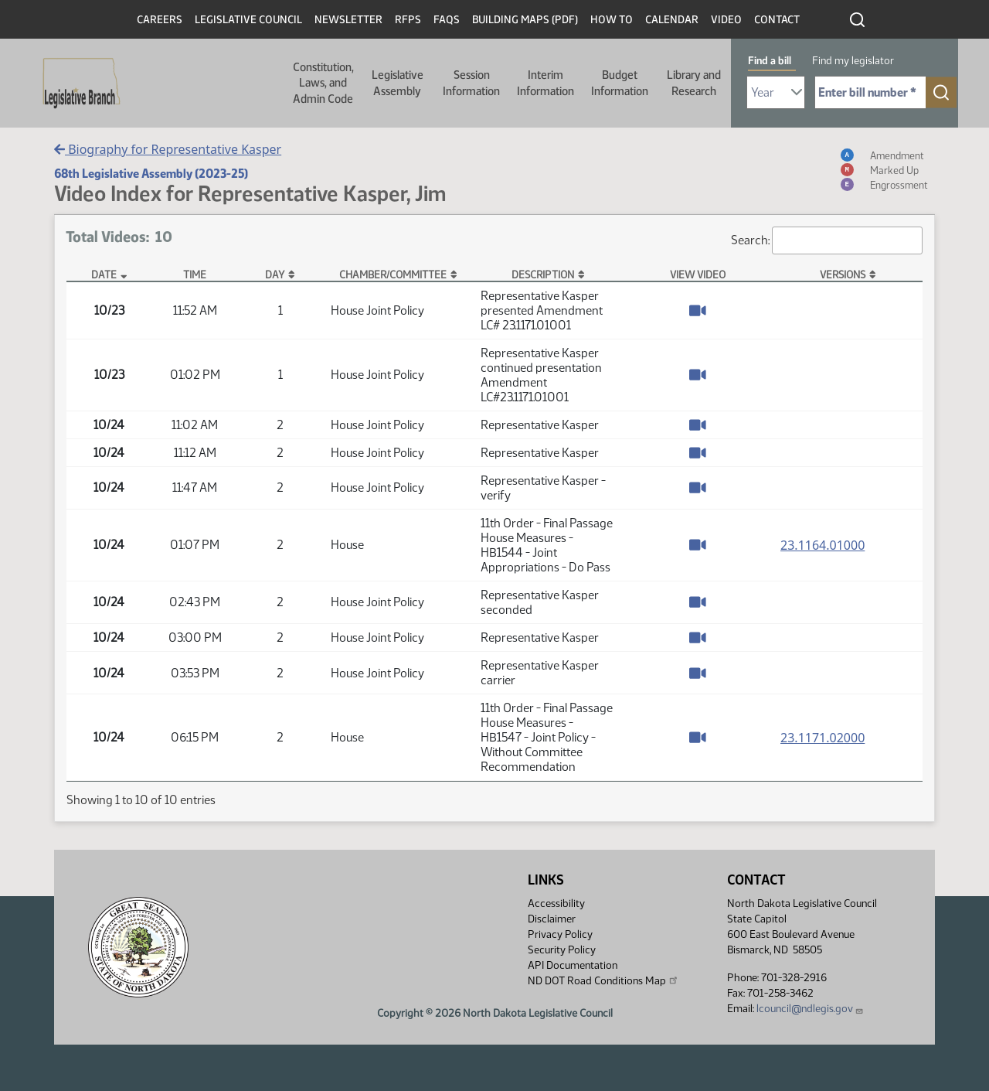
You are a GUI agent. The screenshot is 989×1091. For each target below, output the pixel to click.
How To (611, 19)
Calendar (671, 19)
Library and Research (694, 82)
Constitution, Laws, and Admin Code (323, 83)
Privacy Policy (560, 934)
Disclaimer (552, 919)
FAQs (446, 19)
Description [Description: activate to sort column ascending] (542, 274)
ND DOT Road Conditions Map (603, 980)
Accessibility (556, 903)
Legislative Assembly (397, 82)
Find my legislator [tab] (853, 60)
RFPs (408, 19)
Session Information (471, 82)
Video (726, 19)
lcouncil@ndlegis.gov (810, 1008)
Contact (777, 19)
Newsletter (348, 19)
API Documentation (572, 965)
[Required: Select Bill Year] (775, 92)
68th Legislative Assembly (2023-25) (151, 173)
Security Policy (562, 949)
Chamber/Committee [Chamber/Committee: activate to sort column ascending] (393, 274)
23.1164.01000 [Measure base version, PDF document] (822, 545)
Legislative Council (248, 19)
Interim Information (545, 82)
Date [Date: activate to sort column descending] (104, 274)
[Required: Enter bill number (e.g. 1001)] (870, 92)
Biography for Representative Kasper (167, 149)
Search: (827, 240)
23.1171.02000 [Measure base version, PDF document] (822, 737)
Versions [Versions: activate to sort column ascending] (842, 274)
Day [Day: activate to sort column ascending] (274, 274)
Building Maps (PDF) (525, 19)
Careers (159, 19)
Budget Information (619, 82)
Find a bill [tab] (769, 60)
